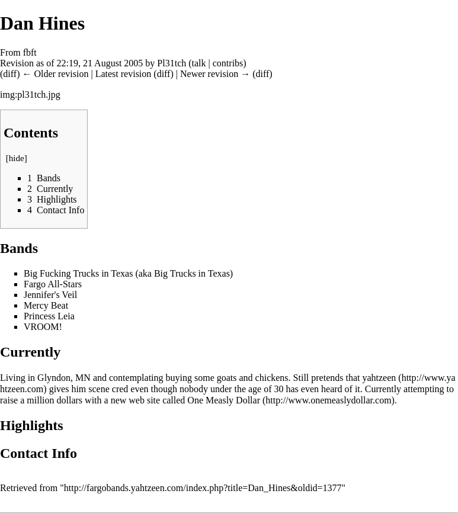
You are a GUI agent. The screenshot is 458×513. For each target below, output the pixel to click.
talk (199, 63)
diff (10, 74)
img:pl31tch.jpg (30, 94)
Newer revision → (215, 74)
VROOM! (43, 327)
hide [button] (16, 158)
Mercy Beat (46, 305)
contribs (228, 63)
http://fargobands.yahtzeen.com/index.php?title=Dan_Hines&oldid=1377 (203, 488)
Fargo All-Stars (53, 284)
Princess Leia (49, 316)
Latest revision (123, 74)
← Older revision (55, 74)
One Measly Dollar (223, 400)
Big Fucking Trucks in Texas (78, 273)
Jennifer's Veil (50, 295)
